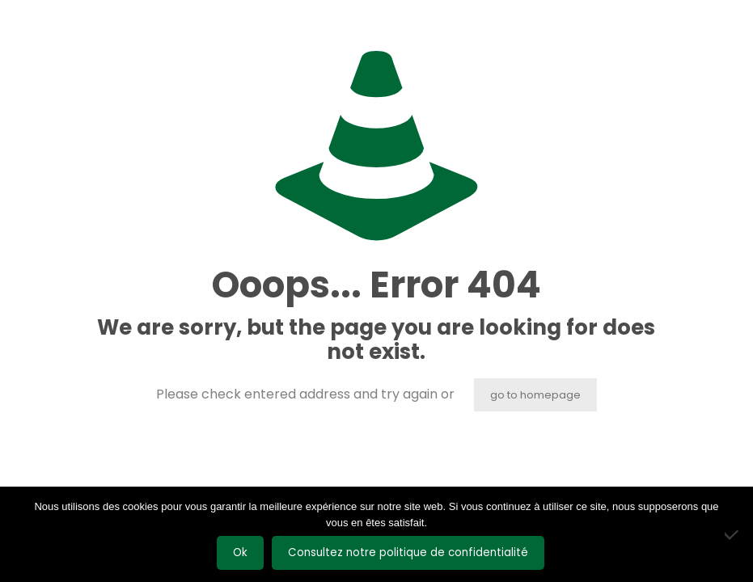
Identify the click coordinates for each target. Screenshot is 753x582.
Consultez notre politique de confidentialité (408, 552)
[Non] (733, 534)
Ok (240, 552)
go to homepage (535, 395)
